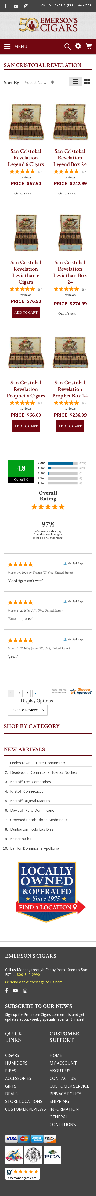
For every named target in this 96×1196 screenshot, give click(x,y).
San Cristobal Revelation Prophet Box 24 (70, 389)
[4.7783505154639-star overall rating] (26, 174)
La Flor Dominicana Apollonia (34, 848)
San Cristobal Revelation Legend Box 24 (70, 158)
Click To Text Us (52, 5)
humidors (16, 1063)
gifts (10, 1086)
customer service (69, 1086)
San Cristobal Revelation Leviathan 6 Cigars (25, 272)
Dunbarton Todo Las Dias (32, 829)
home (56, 1055)
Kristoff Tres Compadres (30, 781)
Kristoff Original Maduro (30, 800)
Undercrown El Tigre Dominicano (37, 762)
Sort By (11, 82)
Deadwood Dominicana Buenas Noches (43, 772)
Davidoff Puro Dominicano (32, 810)
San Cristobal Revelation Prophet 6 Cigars (26, 389)
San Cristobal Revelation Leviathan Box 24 (70, 272)
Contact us (63, 1078)
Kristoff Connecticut (26, 791)
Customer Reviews (25, 1109)
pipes (10, 1071)
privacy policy (65, 1094)
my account (63, 1063)
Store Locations (23, 1101)
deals (11, 1094)
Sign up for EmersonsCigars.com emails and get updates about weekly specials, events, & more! (44, 1017)
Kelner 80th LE (22, 838)
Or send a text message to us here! (34, 982)
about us (60, 1071)
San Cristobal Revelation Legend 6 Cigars (26, 158)
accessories (18, 1078)
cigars (12, 1055)
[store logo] (48, 25)
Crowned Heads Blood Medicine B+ (39, 819)
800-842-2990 (28, 974)
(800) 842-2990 (79, 5)
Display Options (36, 700)
